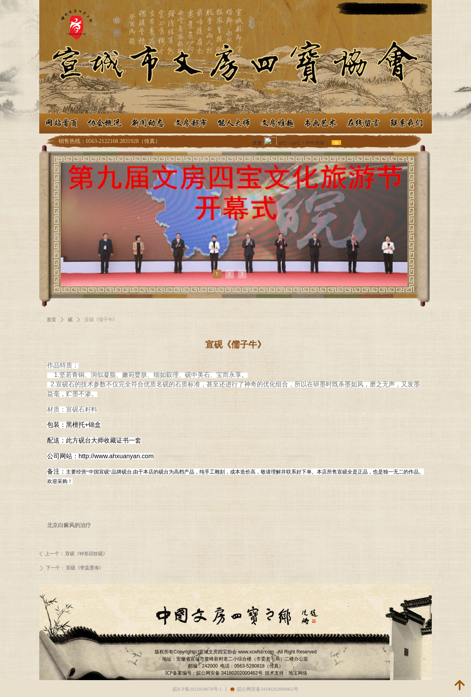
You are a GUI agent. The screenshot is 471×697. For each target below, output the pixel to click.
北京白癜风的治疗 (69, 525)
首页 (51, 319)
